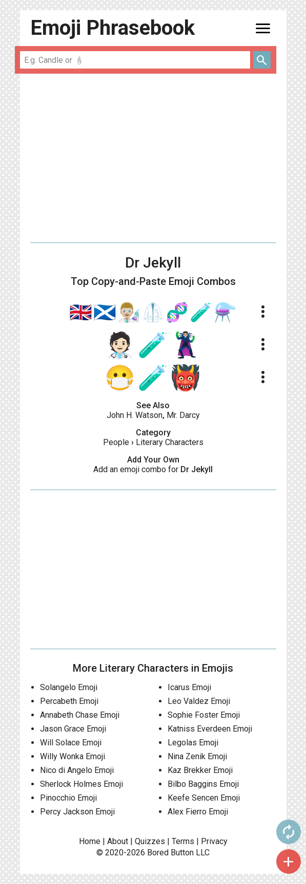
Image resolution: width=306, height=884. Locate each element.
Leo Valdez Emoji (199, 701)
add (288, 861)
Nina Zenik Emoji (197, 756)
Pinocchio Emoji (68, 798)
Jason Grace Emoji (73, 729)
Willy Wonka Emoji (72, 756)
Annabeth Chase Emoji (79, 715)
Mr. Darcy (183, 415)
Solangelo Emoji (68, 687)
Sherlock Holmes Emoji (81, 784)
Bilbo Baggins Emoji (203, 784)
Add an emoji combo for (153, 469)
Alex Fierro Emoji (198, 811)
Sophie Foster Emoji (204, 715)
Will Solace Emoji (70, 742)
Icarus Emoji (189, 687)
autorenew (288, 832)
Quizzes (150, 841)
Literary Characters (169, 442)
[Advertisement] (153, 158)
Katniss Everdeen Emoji (210, 729)
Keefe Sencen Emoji (204, 798)
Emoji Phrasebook (112, 28)
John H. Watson (134, 415)
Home (89, 841)
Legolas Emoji (193, 742)
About (117, 841)
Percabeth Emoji (69, 701)
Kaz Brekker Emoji (200, 770)
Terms (183, 841)
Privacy (214, 841)
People (116, 442)
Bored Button (170, 852)
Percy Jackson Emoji (77, 811)
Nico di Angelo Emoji (77, 770)
